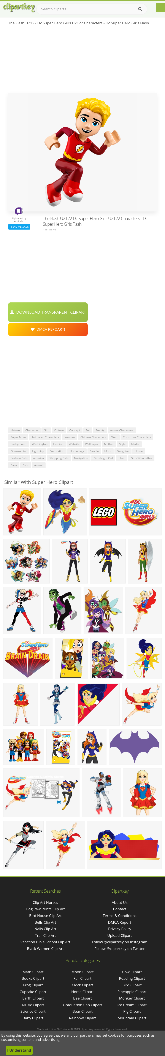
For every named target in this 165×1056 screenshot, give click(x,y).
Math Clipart (33, 971)
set (88, 430)
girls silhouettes (141, 458)
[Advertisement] (82, 60)
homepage (77, 451)
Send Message (19, 226)
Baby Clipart (33, 1017)
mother (109, 444)
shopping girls (58, 458)
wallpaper (91, 444)
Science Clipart (33, 1011)
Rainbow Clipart (82, 1017)
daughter (123, 451)
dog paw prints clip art (45, 908)
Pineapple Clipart (132, 991)
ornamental (18, 451)
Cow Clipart (132, 971)
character (31, 430)
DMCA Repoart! (48, 329)
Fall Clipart (82, 978)
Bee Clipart (82, 998)
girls (26, 465)
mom (107, 451)
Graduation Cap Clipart (82, 1004)
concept (74, 430)
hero (122, 458)
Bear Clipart (82, 1011)
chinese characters (93, 437)
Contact (119, 908)
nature (15, 430)
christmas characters (137, 437)
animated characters (45, 437)
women (70, 437)
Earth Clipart (33, 998)
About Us (120, 902)
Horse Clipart (82, 991)
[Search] (140, 9)
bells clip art (45, 922)
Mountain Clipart (132, 1017)
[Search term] (91, 9)
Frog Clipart (33, 984)
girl (46, 430)
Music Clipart (33, 1004)
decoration (57, 451)
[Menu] (160, 7)
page (14, 465)
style (122, 444)
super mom (18, 437)
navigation (81, 458)
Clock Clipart (82, 984)
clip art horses (45, 902)
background (18, 444)
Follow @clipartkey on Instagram (119, 941)
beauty (100, 430)
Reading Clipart (132, 978)
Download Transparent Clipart (48, 312)
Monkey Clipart (132, 998)
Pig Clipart (132, 1011)
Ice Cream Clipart (132, 1004)
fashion (58, 444)
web (114, 437)
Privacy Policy (119, 928)
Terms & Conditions (119, 915)
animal (38, 465)
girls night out (103, 458)
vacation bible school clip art (45, 941)
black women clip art (45, 948)
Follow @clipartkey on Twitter (120, 948)
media (135, 444)
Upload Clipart (119, 935)
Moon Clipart (82, 971)
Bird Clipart (132, 984)
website (74, 444)
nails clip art (45, 928)
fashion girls (19, 458)
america (38, 458)
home (139, 451)
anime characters (121, 430)
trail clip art (45, 935)
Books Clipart (33, 978)
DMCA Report (119, 922)
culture (59, 430)
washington (40, 444)
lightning (38, 451)
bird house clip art (45, 915)
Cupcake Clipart (33, 991)
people (94, 451)
